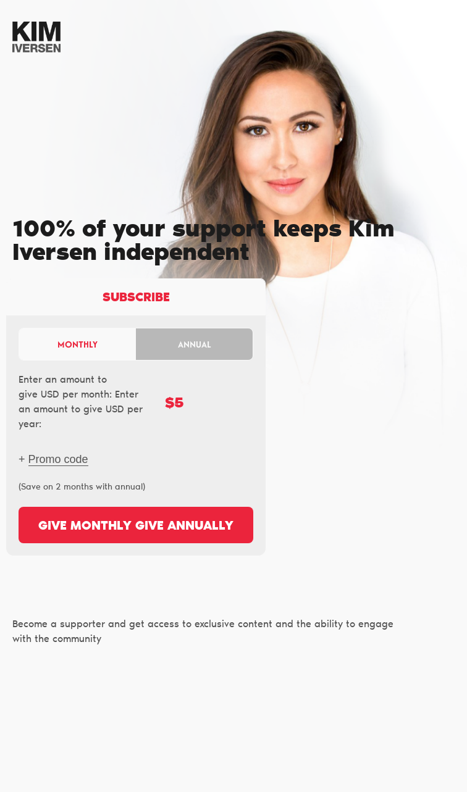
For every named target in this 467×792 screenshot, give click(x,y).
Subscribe (136, 298)
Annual (194, 344)
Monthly (77, 344)
